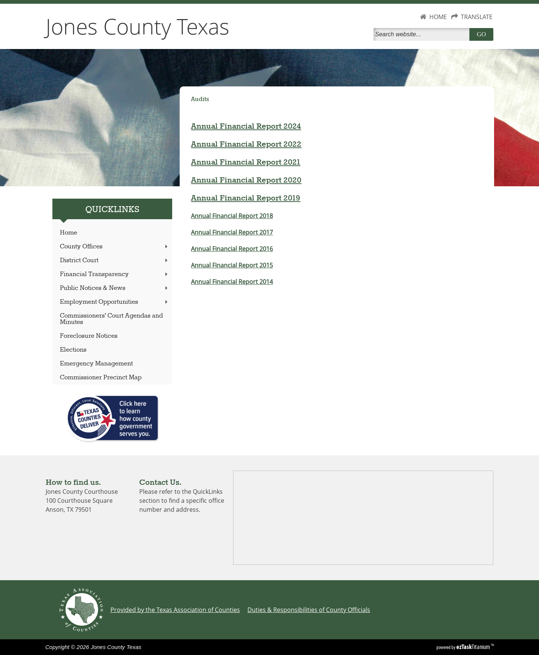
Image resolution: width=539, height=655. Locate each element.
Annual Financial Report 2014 (232, 282)
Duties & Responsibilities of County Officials (308, 610)
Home (68, 233)
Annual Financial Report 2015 (232, 265)
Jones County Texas (137, 26)
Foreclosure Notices (89, 336)
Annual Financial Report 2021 (245, 162)
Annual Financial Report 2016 (232, 249)
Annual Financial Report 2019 (245, 198)
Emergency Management (96, 364)
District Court (114, 260)
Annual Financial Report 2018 (232, 216)
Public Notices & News (114, 288)
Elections (73, 350)
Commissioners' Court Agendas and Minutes (111, 319)
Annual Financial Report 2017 (232, 232)
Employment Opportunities (114, 302)
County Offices (114, 247)
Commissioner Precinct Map (100, 378)
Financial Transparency (114, 274)
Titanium (473, 647)
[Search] (423, 34)
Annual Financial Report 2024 (246, 126)
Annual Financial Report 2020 (246, 180)
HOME (438, 17)
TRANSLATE (477, 17)
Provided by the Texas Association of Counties (175, 610)
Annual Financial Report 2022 (246, 144)
